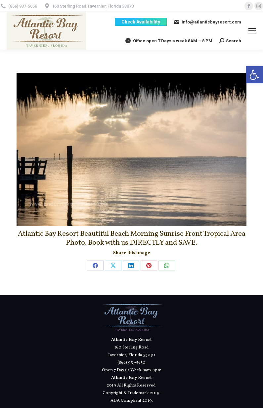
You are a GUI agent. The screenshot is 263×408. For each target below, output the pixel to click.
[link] (254, 74)
